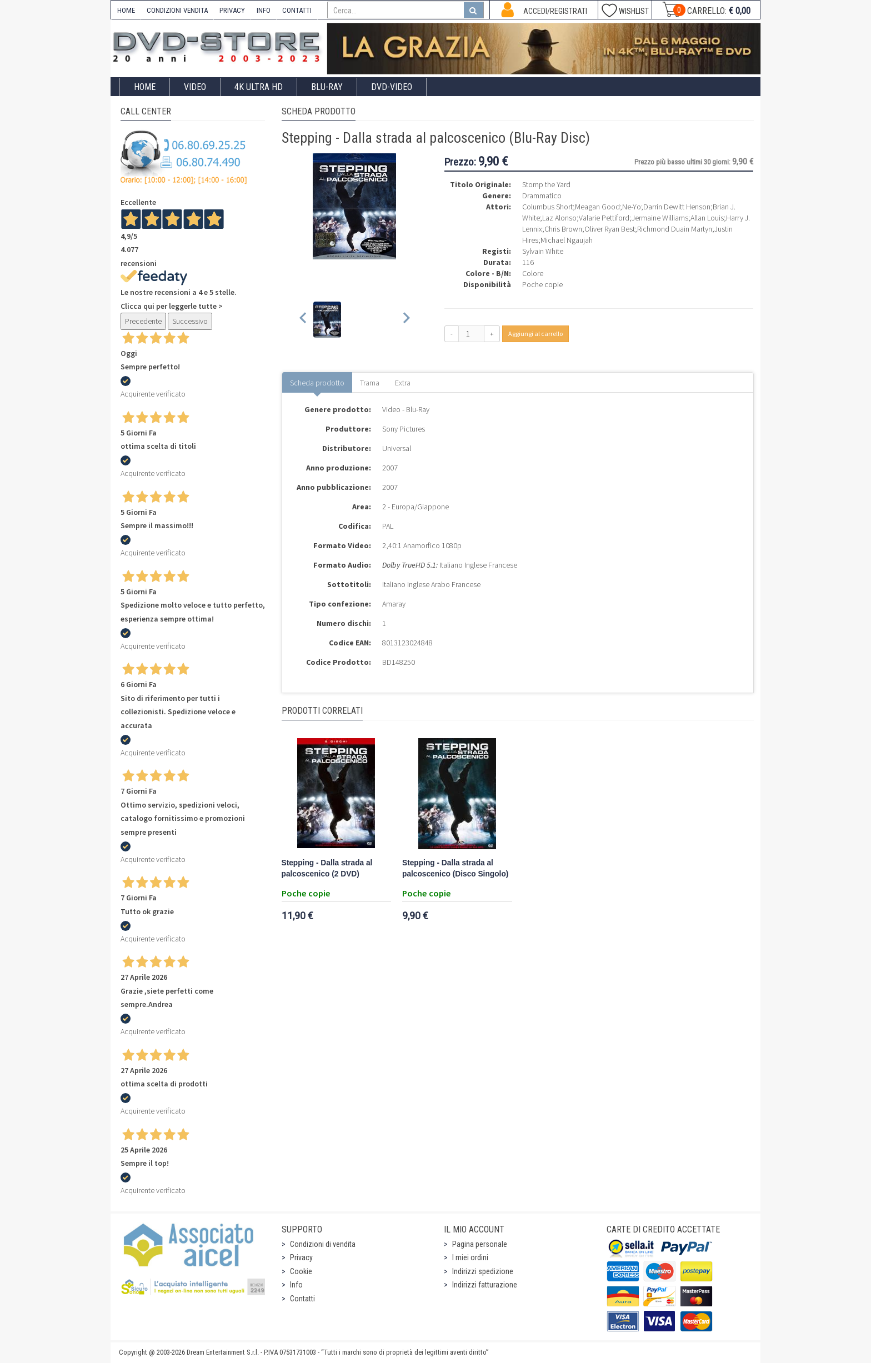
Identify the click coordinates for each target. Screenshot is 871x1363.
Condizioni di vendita (323, 1244)
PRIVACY (232, 10)
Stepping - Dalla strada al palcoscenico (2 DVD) (327, 868)
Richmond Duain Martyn (674, 229)
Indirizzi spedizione (482, 1271)
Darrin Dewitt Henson (676, 207)
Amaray (394, 604)
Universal (396, 448)
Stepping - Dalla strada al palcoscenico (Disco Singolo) (455, 868)
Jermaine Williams (660, 218)
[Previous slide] (303, 320)
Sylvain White (542, 251)
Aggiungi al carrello (535, 333)
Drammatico (542, 196)
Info (296, 1284)
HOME (126, 10)
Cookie (301, 1271)
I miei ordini (470, 1257)
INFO (264, 10)
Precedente (143, 321)
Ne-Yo (631, 207)
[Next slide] (406, 320)
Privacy (301, 1257)
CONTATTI (297, 10)
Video (195, 87)
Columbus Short (547, 207)
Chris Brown (563, 229)
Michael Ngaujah (566, 240)
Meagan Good (597, 207)
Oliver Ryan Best (609, 229)
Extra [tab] (403, 383)
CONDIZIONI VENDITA (177, 10)
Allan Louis (707, 218)
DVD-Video (391, 87)
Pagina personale (479, 1244)
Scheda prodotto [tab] (317, 383)
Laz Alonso (559, 218)
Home (145, 87)
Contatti (302, 1298)
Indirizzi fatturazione (484, 1284)
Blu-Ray (327, 87)
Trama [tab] (369, 383)
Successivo (190, 321)
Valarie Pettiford (604, 218)
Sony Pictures (403, 429)
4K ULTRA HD (258, 87)
